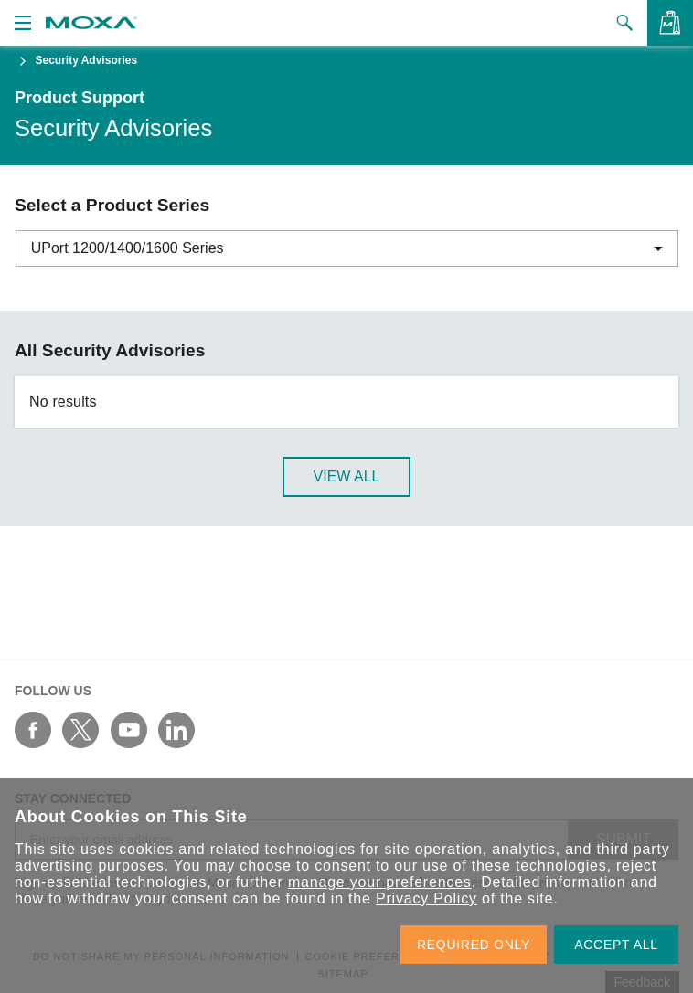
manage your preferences (380, 882)
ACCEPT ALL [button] (616, 944)
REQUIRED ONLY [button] (473, 944)
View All (347, 476)
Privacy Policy (426, 898)
